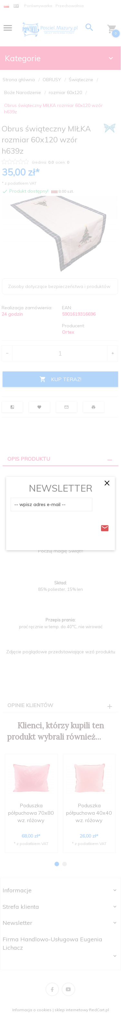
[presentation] (60, 526)
